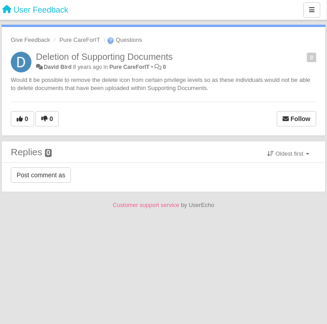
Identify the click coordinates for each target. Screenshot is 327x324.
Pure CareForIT (79, 39)
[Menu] (311, 10)
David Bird (57, 67)
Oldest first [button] (288, 153)
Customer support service (146, 205)
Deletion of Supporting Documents (104, 57)
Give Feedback (30, 39)
